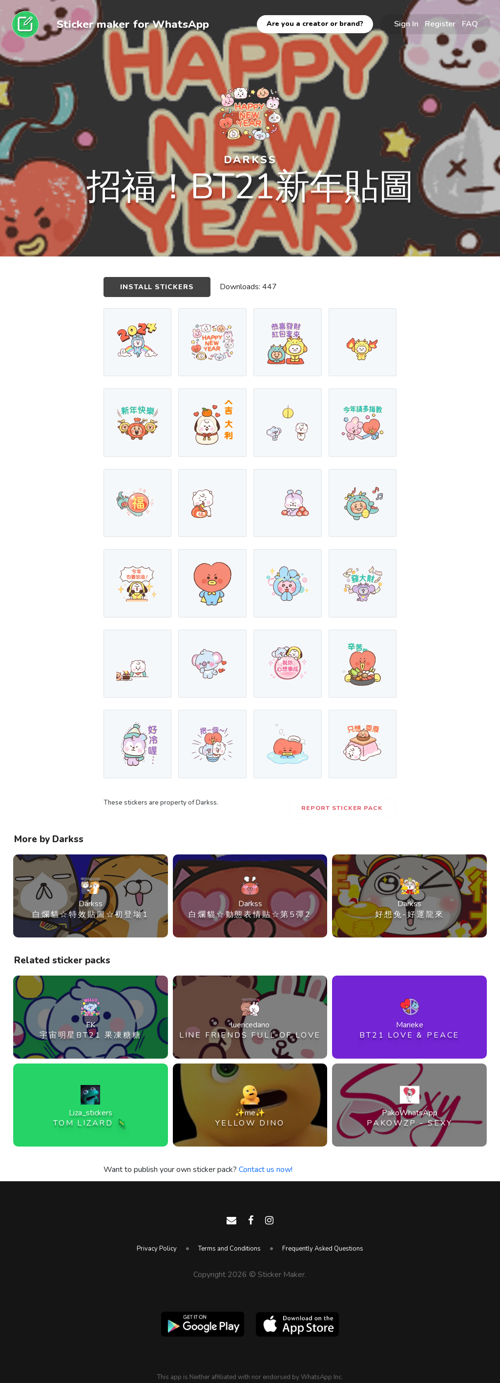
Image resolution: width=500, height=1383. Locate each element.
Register (440, 23)
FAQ (470, 23)
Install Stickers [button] (157, 287)
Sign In (406, 23)
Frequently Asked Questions (322, 1248)
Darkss (250, 159)
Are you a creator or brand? (315, 23)
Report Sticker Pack (342, 808)
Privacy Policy (157, 1248)
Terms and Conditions (229, 1248)
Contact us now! (265, 1169)
